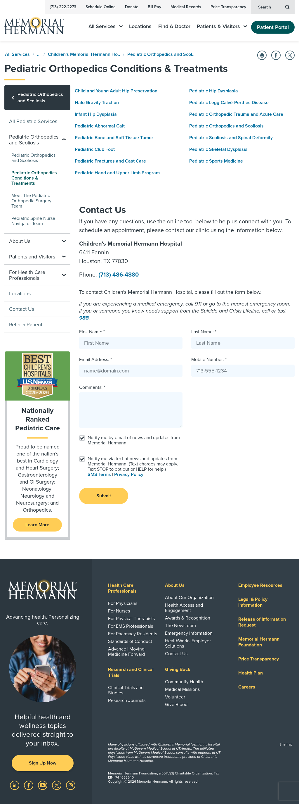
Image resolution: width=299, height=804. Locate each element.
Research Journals (126, 700)
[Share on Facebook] (276, 55)
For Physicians (122, 603)
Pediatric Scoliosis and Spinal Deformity (231, 138)
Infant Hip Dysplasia (96, 114)
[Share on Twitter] (290, 55)
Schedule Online (101, 6)
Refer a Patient (25, 324)
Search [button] (274, 7)
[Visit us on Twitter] (57, 785)
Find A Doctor (174, 26)
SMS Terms (99, 474)
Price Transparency (228, 6)
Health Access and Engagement (184, 608)
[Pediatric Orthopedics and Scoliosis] (37, 97)
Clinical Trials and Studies (126, 690)
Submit (103, 496)
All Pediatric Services (33, 121)
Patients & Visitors (222, 26)
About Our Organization (189, 597)
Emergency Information (189, 633)
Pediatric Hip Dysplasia (213, 91)
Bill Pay (154, 6)
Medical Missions (182, 689)
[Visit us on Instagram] (70, 785)
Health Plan (250, 673)
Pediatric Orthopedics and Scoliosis (226, 126)
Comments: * (92, 387)
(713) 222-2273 (63, 6)
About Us (175, 585)
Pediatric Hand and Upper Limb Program (117, 173)
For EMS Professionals (130, 626)
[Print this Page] (262, 55)
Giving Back (177, 669)
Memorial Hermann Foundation (258, 642)
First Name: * (92, 331)
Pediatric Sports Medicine (216, 161)
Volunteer (175, 697)
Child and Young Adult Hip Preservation (116, 91)
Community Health (184, 681)
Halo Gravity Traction (97, 103)
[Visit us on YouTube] (43, 785)
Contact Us (21, 309)
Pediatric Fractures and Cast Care (110, 161)
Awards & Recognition (187, 618)
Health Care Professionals (122, 588)
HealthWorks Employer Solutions (188, 643)
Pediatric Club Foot (95, 149)
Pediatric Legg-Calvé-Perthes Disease (229, 103)
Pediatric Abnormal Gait (100, 126)
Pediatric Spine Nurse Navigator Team (33, 221)
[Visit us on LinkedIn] (15, 785)
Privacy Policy (128, 474)
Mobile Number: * (209, 359)
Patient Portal (273, 27)
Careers (246, 687)
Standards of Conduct (130, 641)
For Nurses (119, 611)
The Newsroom (180, 625)
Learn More (37, 525)
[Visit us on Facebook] (29, 785)
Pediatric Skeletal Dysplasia (218, 149)
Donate (131, 6)
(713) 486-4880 (118, 274)
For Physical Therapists (131, 618)
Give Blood (176, 704)
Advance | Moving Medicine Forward (126, 651)
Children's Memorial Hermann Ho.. (84, 54)
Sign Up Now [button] (42, 763)
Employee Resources (260, 585)
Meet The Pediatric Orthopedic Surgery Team (31, 201)
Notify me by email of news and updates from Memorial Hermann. (134, 440)
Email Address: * (95, 359)
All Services (105, 26)
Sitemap (285, 744)
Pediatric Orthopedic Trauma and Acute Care (236, 114)
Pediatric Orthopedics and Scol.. (160, 54)
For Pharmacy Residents (132, 633)
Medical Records (186, 6)
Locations (140, 26)
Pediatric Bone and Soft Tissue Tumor (114, 138)
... (39, 54)
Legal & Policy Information (252, 602)
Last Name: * (203, 331)
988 (84, 318)
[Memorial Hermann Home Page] (38, 23)
